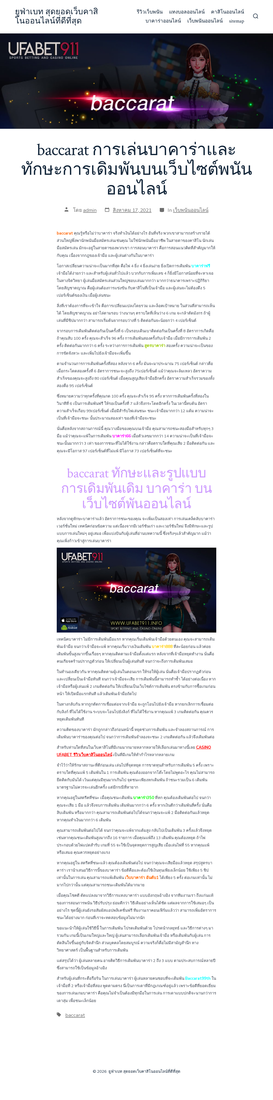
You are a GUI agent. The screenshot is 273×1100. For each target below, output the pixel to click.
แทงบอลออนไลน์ (187, 12)
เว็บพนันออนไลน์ (205, 21)
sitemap (236, 21)
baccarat (75, 1015)
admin (90, 210)
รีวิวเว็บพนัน (150, 12)
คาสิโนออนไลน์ (227, 12)
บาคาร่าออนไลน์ (163, 21)
